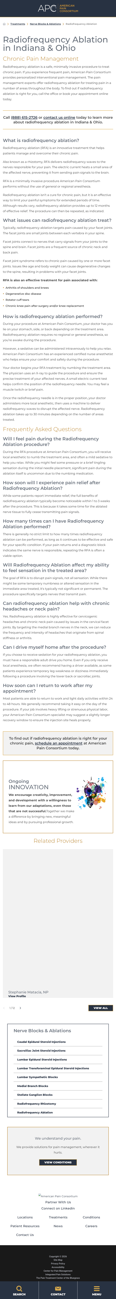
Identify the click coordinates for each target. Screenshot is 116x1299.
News (58, 1226)
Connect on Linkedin (58, 1208)
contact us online (59, 117)
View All (101, 1008)
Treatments (17, 24)
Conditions (91, 1217)
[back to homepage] (4, 24)
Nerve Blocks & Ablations (45, 24)
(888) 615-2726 (24, 117)
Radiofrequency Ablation (35, 1112)
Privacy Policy (58, 1263)
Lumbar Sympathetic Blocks (37, 1077)
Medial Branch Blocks (32, 1086)
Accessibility (58, 1267)
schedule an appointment (58, 743)
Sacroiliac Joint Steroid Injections (41, 1050)
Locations (25, 1217)
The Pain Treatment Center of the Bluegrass (58, 1278)
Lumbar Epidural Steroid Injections (42, 1059)
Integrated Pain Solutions (58, 1274)
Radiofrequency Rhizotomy (36, 1103)
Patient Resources (24, 1226)
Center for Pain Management (58, 1271)
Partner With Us (58, 1202)
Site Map (58, 1260)
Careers (91, 1226)
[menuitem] (58, 1042)
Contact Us (25, 1235)
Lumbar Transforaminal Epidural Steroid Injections (53, 1068)
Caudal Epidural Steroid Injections (41, 1041)
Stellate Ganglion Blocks (35, 1094)
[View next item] (20, 1008)
